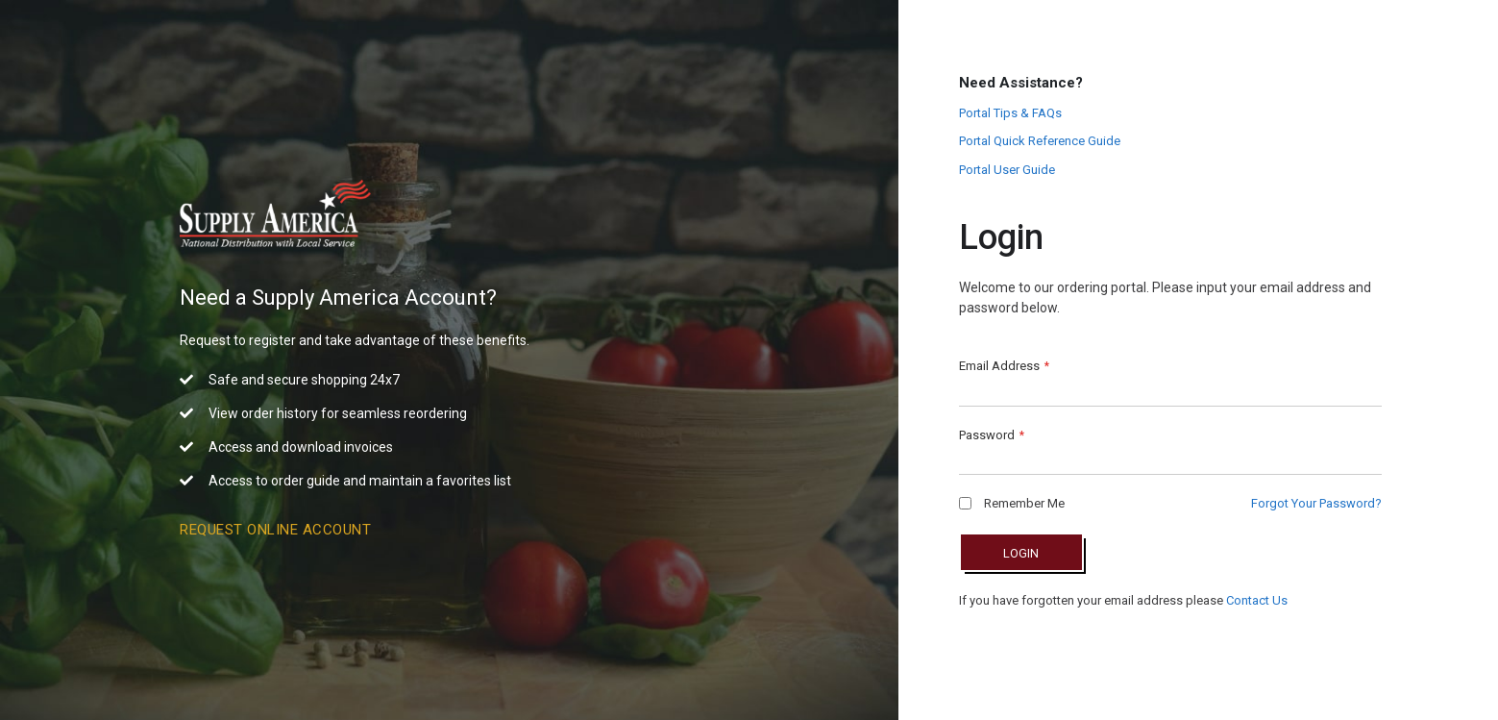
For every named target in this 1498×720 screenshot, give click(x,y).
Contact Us (1257, 600)
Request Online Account (275, 529)
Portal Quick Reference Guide (1039, 141)
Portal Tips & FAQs (1010, 113)
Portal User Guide (1007, 169)
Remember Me (1012, 503)
